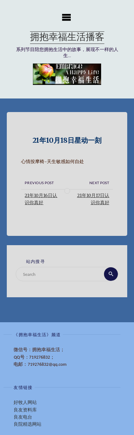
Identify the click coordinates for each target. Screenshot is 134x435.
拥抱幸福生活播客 (67, 37)
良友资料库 (25, 410)
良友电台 (23, 417)
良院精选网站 (27, 424)
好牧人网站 (25, 402)
